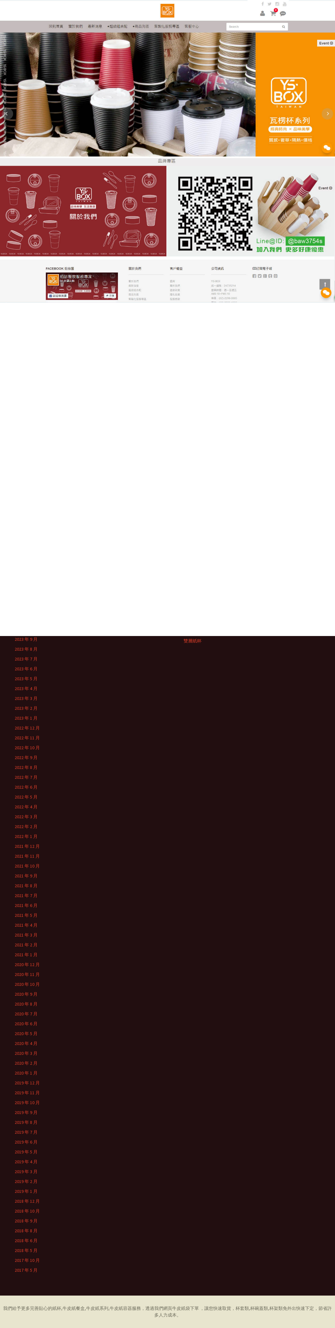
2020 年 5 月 (26, 1033)
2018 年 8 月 (26, 1231)
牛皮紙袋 (181, 1308)
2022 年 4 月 (26, 807)
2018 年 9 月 (26, 1221)
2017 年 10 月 (27, 1260)
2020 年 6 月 (26, 1024)
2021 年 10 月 (27, 866)
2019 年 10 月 (27, 1102)
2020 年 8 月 (26, 1004)
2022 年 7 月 (26, 777)
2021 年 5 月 (26, 915)
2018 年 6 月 (26, 1240)
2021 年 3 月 (26, 935)
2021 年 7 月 (26, 895)
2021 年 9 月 (26, 876)
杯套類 (242, 1308)
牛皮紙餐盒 (73, 1308)
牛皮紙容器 (121, 1308)
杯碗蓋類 (259, 1308)
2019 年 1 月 (26, 1191)
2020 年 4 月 (26, 1043)
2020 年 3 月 (26, 1053)
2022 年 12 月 (27, 728)
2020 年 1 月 (26, 1073)
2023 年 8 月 (26, 649)
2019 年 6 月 (26, 1142)
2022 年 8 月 (26, 767)
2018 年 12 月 (27, 1201)
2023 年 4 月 (26, 688)
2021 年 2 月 (26, 945)
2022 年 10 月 (27, 747)
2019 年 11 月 (27, 1093)
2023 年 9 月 (26, 639)
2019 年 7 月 (26, 1132)
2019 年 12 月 (27, 1083)
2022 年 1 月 (26, 836)
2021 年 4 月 (26, 925)
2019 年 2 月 (26, 1181)
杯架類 (276, 1308)
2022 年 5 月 (26, 797)
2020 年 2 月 (26, 1063)
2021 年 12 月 (27, 846)
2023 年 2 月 (26, 708)
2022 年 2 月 (26, 826)
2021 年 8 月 (26, 886)
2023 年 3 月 (26, 698)
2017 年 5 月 (26, 1270)
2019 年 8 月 (26, 1122)
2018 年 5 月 (26, 1250)
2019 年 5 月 (26, 1152)
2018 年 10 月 (27, 1211)
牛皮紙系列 (97, 1308)
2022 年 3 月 (26, 817)
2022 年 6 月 (26, 787)
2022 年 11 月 (27, 738)
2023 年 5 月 (26, 678)
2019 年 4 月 (26, 1162)
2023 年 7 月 (26, 659)
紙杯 (56, 1308)
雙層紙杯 (192, 641)
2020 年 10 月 (27, 984)
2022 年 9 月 (26, 757)
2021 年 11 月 (27, 856)
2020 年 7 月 (26, 1014)
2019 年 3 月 (26, 1171)
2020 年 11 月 (27, 974)
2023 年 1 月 (26, 718)
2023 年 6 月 (26, 669)
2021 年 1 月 (26, 955)
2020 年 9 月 (26, 994)
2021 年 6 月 (26, 905)
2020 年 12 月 (27, 964)
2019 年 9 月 (26, 1112)
